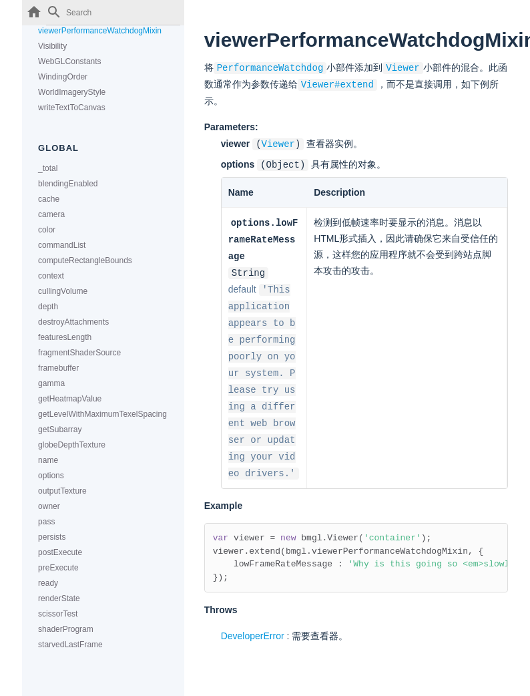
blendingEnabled (67, 183)
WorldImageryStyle (71, 92)
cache (48, 199)
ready (48, 583)
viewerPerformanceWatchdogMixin (100, 30)
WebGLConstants (69, 61)
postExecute (60, 552)
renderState (59, 598)
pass (46, 521)
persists (51, 537)
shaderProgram (65, 629)
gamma (51, 383)
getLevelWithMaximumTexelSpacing (102, 414)
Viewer (278, 142)
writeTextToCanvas (71, 107)
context (51, 276)
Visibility (52, 46)
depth (48, 306)
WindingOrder (62, 76)
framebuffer (58, 368)
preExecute (58, 567)
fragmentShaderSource (79, 352)
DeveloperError (252, 622)
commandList (61, 245)
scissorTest (57, 614)
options (51, 475)
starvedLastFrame (70, 644)
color (46, 229)
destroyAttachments (73, 322)
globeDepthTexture (71, 445)
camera (51, 214)
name (48, 460)
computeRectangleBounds (85, 260)
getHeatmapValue (69, 398)
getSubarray (59, 429)
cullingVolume (62, 291)
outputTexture (62, 491)
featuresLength (64, 337)
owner (49, 506)
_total (47, 168)
